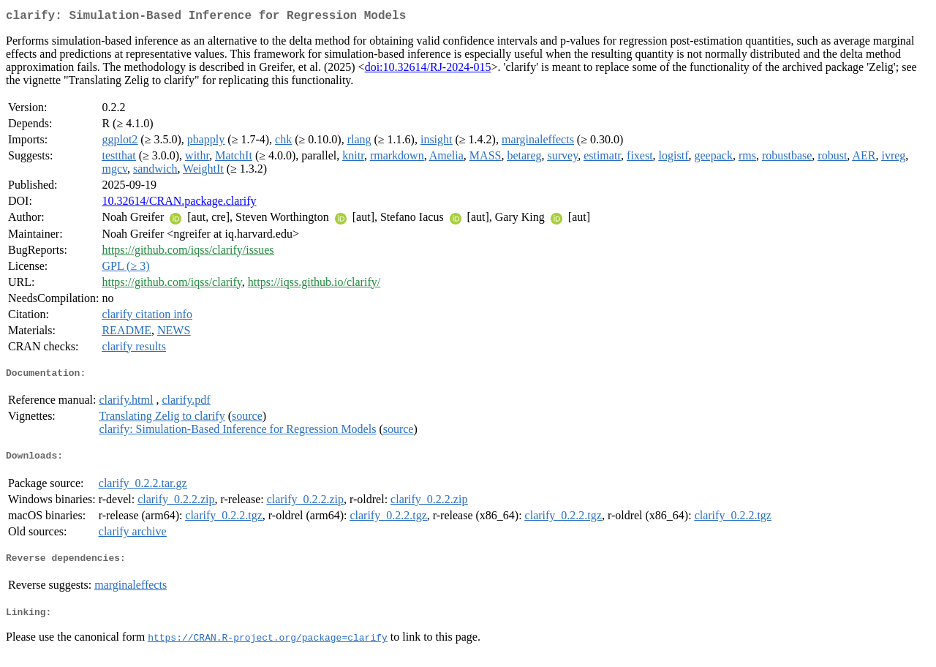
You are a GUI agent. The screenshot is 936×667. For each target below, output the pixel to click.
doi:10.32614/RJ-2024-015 (428, 70)
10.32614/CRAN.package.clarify (179, 203)
